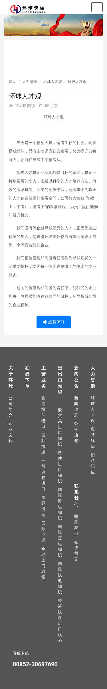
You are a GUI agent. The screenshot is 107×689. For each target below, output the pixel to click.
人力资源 (29, 81)
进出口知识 (60, 380)
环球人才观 (52, 81)
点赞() (53, 321)
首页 (12, 81)
